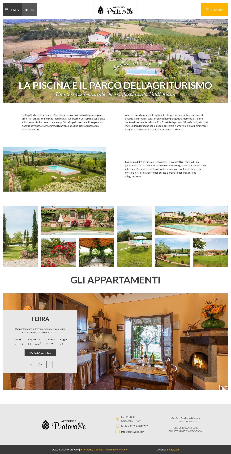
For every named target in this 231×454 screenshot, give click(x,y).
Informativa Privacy (116, 449)
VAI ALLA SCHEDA (40, 352)
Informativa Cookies (91, 449)
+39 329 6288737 (138, 426)
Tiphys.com (173, 449)
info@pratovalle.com (132, 431)
